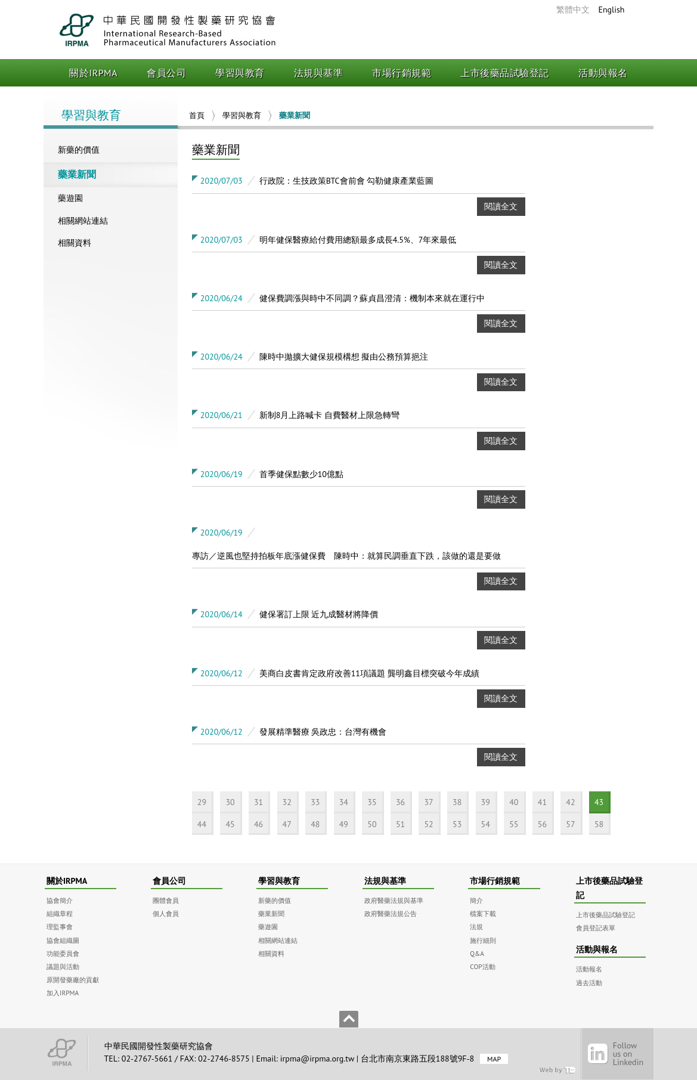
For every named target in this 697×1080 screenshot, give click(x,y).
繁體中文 (573, 9)
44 (201, 824)
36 (400, 802)
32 (287, 802)
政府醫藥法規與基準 (393, 900)
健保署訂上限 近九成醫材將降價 (319, 614)
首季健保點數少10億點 (301, 474)
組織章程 (60, 913)
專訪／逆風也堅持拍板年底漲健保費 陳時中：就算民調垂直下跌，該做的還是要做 (346, 555)
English (611, 9)
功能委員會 (63, 953)
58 (598, 824)
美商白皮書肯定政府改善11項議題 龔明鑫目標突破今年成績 (369, 673)
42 (570, 802)
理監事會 (60, 926)
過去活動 (589, 982)
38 (457, 802)
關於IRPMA (93, 73)
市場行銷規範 (401, 73)
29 (201, 802)
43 (598, 802)
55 (513, 824)
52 (428, 824)
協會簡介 (60, 900)
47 (287, 824)
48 (315, 824)
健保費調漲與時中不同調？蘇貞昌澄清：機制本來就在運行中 (372, 298)
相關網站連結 (83, 220)
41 (542, 802)
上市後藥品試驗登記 (504, 73)
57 (570, 824)
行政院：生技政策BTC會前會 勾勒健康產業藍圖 (346, 180)
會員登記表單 (595, 927)
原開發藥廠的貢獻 (73, 979)
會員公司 (166, 73)
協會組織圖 (63, 940)
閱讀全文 (501, 206)
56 (542, 824)
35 (371, 802)
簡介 (476, 900)
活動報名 (589, 968)
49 (343, 824)
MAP (494, 1058)
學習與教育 (240, 73)
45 (229, 824)
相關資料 (74, 242)
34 (343, 802)
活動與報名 (603, 73)
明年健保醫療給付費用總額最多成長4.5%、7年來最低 (358, 239)
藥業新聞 (77, 174)
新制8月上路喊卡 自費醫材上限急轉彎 (329, 415)
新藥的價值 (79, 149)
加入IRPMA (63, 992)
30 (229, 802)
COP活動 (482, 966)
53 (457, 824)
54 (485, 824)
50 (371, 824)
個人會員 (166, 913)
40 (513, 802)
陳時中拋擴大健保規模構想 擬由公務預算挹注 (344, 356)
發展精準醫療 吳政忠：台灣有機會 (323, 731)
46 (258, 824)
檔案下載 (483, 913)
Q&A (477, 953)
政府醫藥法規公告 (390, 913)
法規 (476, 926)
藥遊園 (70, 198)
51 (400, 824)
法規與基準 (318, 73)
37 (428, 802)
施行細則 (483, 940)
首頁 (197, 115)
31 (258, 802)
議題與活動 (63, 966)
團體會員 (166, 900)
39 (485, 802)
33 (315, 802)
